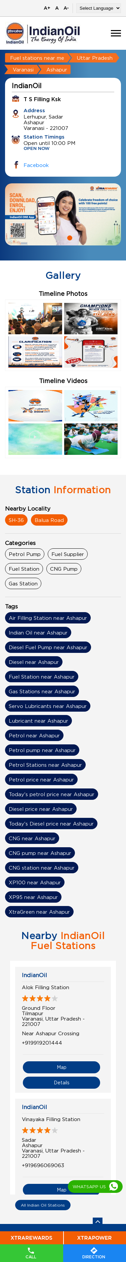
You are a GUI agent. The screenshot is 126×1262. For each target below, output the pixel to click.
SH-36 (16, 520)
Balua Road (49, 520)
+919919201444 (42, 1042)
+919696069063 (43, 1165)
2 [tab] (69, 237)
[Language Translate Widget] (98, 8)
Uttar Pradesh (95, 57)
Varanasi (23, 69)
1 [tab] (57, 237)
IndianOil (34, 975)
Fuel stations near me (37, 57)
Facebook (36, 165)
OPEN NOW (37, 149)
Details (62, 1082)
